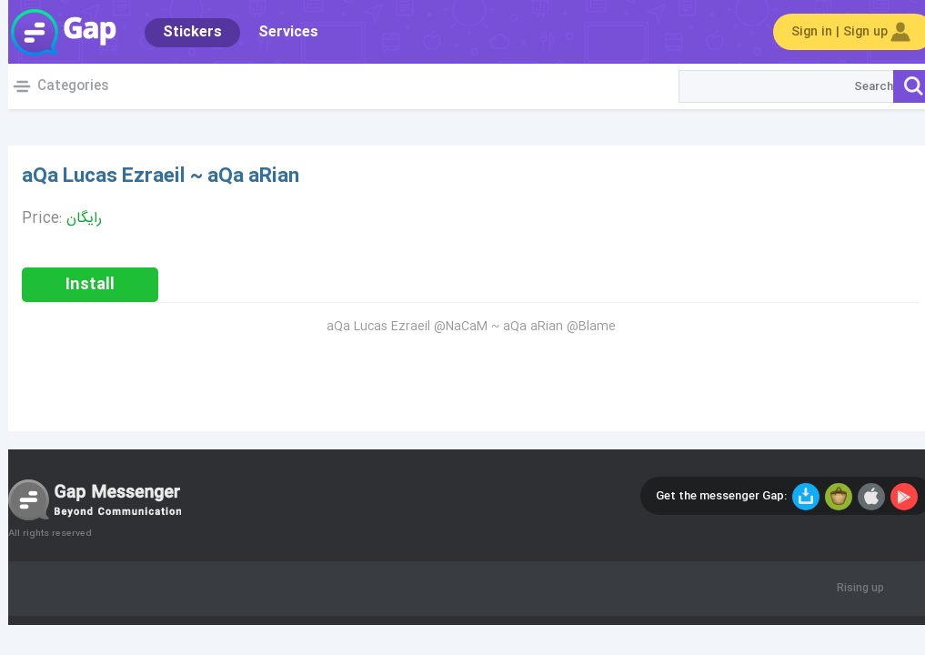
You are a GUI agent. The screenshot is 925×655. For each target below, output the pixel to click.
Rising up (852, 588)
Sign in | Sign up (845, 32)
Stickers (184, 32)
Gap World (54, 32)
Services (280, 32)
